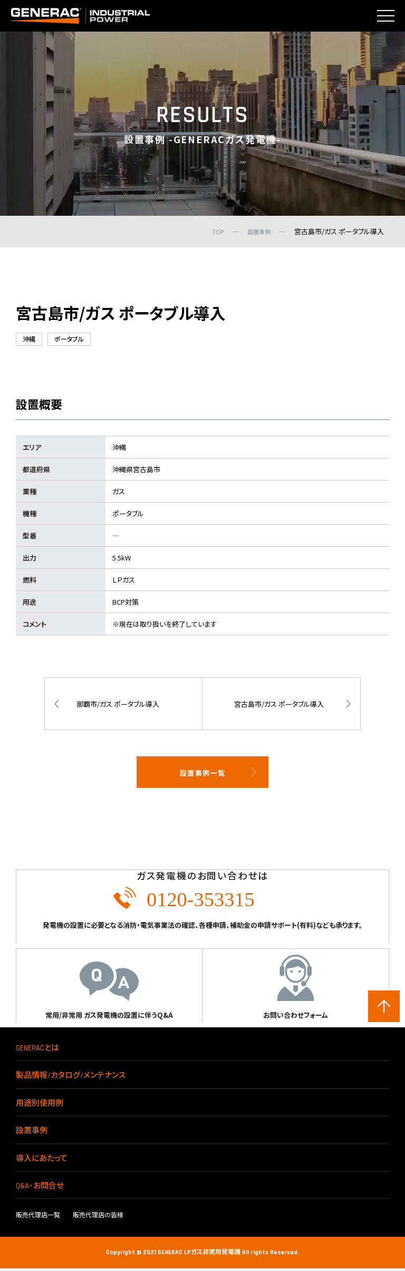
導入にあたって (42, 1161)
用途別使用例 (39, 1106)
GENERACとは (37, 1051)
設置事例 (31, 1133)
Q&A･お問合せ (40, 1189)
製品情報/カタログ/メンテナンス (71, 1078)
